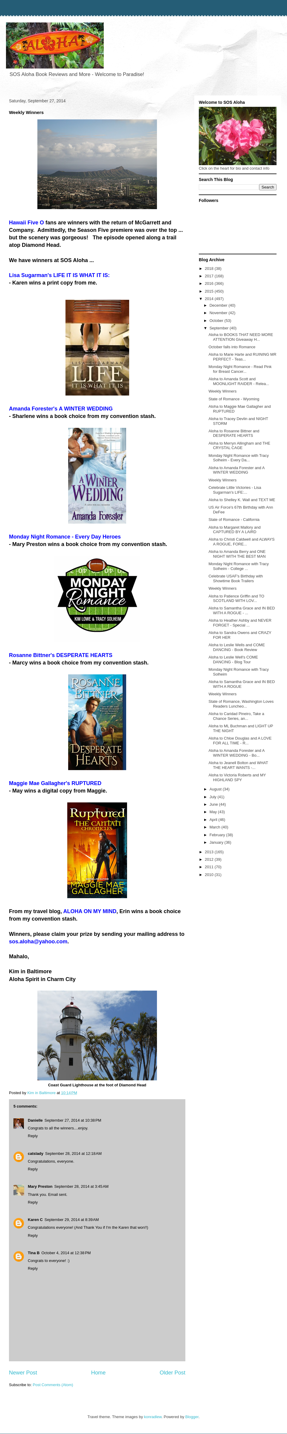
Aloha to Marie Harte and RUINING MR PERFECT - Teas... (242, 356)
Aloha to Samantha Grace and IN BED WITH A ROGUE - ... (241, 610)
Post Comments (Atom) (53, 1385)
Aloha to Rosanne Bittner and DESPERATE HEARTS (233, 433)
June (214, 804)
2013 (210, 852)
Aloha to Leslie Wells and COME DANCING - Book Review (236, 647)
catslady (35, 1153)
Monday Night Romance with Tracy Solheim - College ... (238, 566)
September (220, 328)
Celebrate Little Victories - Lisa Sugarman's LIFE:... (234, 490)
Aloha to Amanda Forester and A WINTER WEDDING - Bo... (236, 753)
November (219, 313)
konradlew (153, 1417)
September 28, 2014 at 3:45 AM (81, 1186)
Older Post (172, 1373)
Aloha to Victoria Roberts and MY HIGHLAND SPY (237, 777)
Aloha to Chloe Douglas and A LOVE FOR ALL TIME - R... (239, 740)
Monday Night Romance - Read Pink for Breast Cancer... (239, 369)
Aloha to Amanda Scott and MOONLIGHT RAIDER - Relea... (238, 381)
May (214, 812)
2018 (210, 268)
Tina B (34, 1253)
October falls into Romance (231, 347)
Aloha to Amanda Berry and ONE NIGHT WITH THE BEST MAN (236, 554)
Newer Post (23, 1373)
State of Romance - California (233, 519)
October (217, 320)
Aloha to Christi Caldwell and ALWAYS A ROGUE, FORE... (241, 541)
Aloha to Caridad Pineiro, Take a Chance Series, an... (236, 716)
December (219, 305)
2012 (210, 859)
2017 (210, 276)
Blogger (192, 1417)
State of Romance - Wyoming (233, 399)
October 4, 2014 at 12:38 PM (66, 1253)
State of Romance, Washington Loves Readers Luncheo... (241, 703)
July (214, 797)
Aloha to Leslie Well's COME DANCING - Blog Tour (233, 659)
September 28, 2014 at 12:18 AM (73, 1153)
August (216, 789)
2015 (210, 291)
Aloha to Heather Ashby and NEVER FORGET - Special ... (239, 622)
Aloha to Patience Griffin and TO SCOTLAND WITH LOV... (236, 598)
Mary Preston (40, 1186)
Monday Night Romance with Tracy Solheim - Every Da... (238, 458)
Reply (33, 1136)
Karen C (35, 1219)
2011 (210, 867)
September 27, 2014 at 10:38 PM (73, 1120)
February (218, 835)
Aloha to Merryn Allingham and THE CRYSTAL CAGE (239, 445)
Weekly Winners (222, 391)
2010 (210, 874)
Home (98, 1373)
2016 (210, 283)
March (216, 827)
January (217, 842)
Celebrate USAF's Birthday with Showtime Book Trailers (235, 578)
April (214, 819)
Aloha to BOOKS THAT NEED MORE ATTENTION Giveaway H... (240, 337)
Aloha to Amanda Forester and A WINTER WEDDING (236, 470)
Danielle (35, 1120)
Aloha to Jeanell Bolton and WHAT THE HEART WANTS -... (238, 765)
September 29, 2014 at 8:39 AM (72, 1219)
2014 (210, 298)
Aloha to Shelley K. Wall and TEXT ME (241, 500)
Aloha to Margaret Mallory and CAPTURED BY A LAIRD (234, 529)
